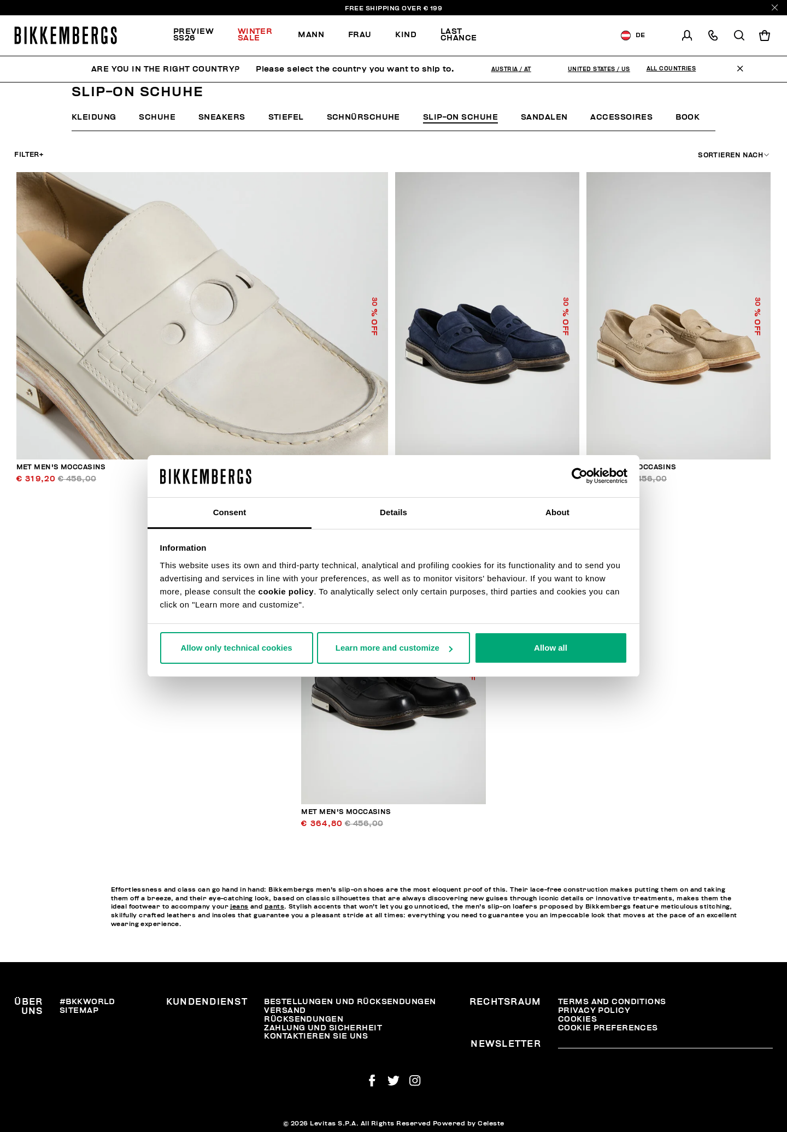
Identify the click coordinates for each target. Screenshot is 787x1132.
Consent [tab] (229, 512)
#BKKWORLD (87, 1002)
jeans (239, 907)
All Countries (671, 69)
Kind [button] (405, 35)
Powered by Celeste (468, 1123)
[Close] (775, 7)
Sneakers (221, 117)
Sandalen (544, 117)
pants (274, 907)
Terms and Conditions (612, 1002)
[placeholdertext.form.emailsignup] (665, 1044)
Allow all (550, 647)
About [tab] (557, 512)
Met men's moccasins (61, 467)
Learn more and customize (394, 647)
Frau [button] (360, 35)
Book (688, 117)
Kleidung (94, 117)
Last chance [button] (459, 34)
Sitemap (79, 1010)
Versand (285, 1010)
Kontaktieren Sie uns (316, 1036)
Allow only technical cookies (236, 647)
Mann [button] (311, 35)
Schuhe (157, 117)
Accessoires (621, 117)
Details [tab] (393, 512)
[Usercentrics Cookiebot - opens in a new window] (579, 476)
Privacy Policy (594, 1010)
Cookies (577, 1019)
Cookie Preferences (608, 1028)
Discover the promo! (544, 35)
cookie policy (286, 591)
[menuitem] (199, 35)
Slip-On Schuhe (460, 117)
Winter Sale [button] (255, 34)
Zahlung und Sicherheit (323, 1028)
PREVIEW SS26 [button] (193, 34)
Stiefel (286, 117)
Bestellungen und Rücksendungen (350, 1002)
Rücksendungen (303, 1019)
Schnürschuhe (363, 117)
